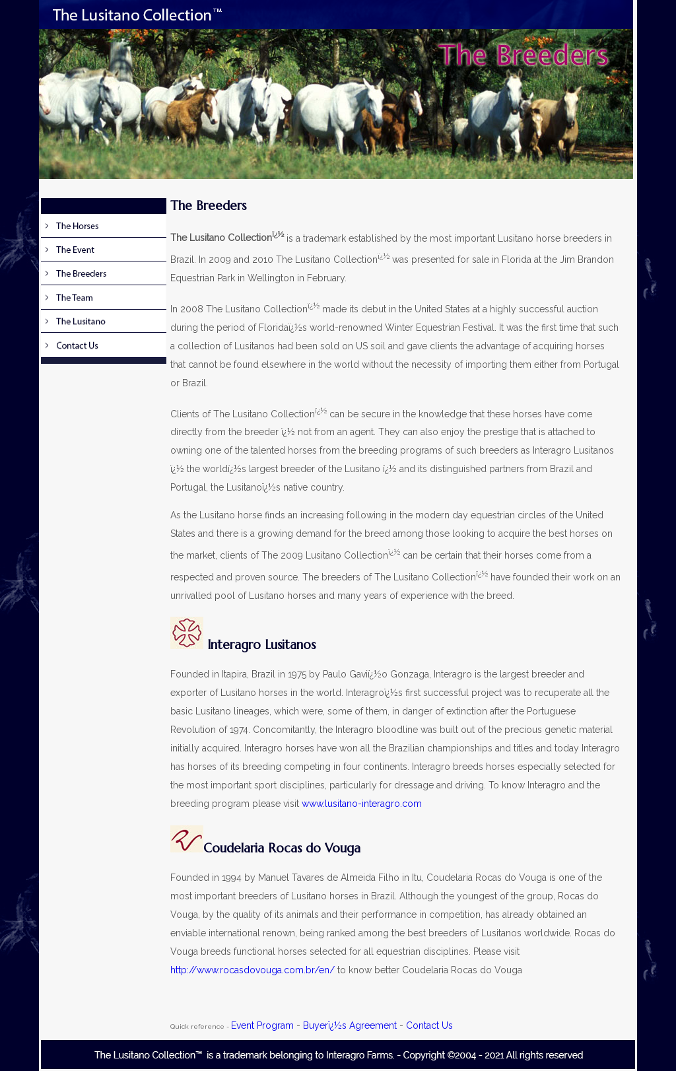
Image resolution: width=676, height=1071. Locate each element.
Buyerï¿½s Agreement (350, 1025)
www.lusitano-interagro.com (362, 803)
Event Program (262, 1025)
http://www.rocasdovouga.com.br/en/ (252, 970)
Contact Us (429, 1025)
